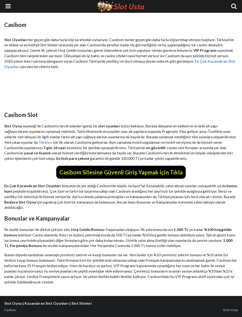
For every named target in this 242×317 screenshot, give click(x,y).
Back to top (230, 310)
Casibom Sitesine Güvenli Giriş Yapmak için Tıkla (121, 172)
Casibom (10, 310)
